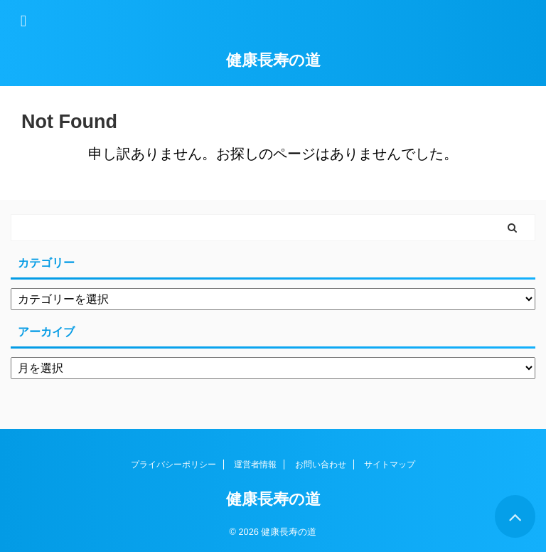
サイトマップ (389, 464)
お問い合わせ (320, 464)
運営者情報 (255, 464)
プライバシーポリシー (173, 464)
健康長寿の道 (273, 60)
